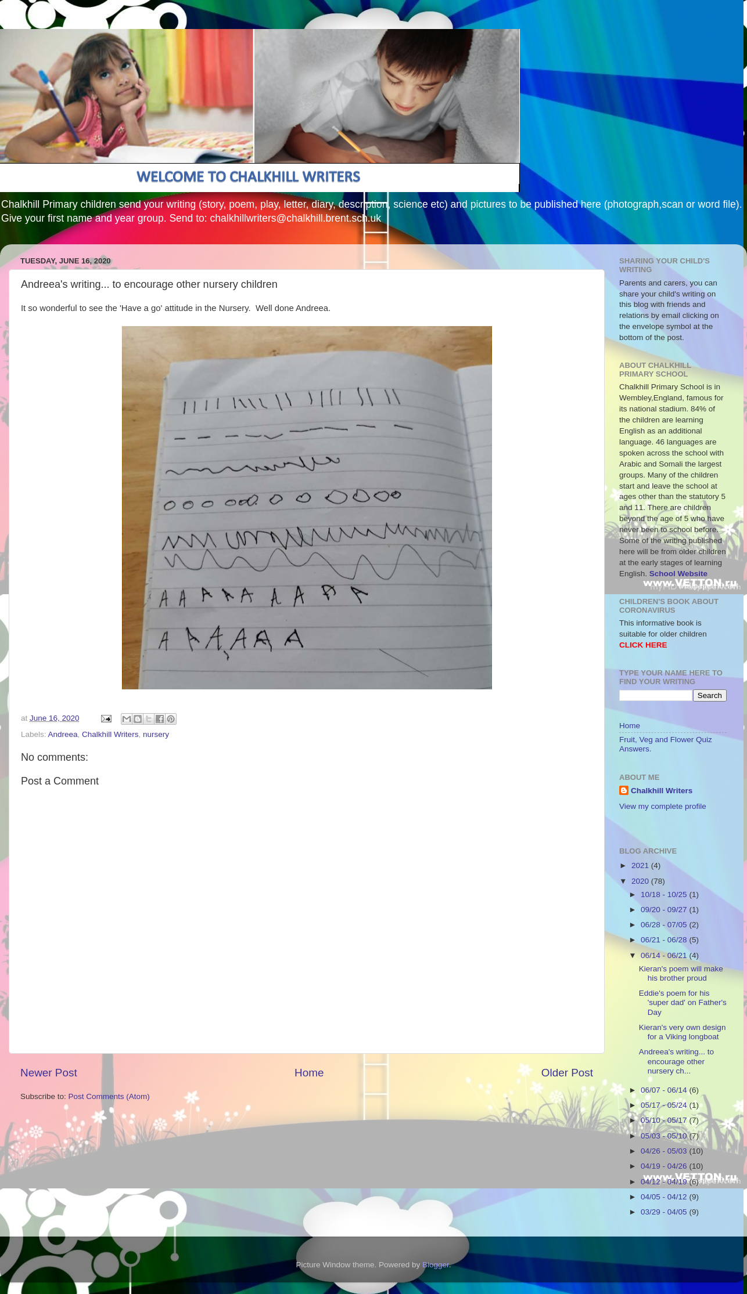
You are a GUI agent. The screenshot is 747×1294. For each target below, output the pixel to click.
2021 (641, 865)
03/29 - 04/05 (665, 1212)
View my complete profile (662, 806)
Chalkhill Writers (110, 734)
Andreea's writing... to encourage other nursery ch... (676, 1061)
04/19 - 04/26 (665, 1166)
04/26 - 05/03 (665, 1151)
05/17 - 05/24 (665, 1105)
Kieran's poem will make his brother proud (681, 973)
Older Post (567, 1073)
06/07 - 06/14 (665, 1090)
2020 (641, 881)
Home (309, 1073)
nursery (156, 734)
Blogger (435, 1264)
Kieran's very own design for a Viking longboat (682, 1032)
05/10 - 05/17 (665, 1120)
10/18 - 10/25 (665, 894)
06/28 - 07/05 (665, 924)
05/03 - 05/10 (665, 1136)
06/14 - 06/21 (665, 955)
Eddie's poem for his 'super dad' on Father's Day (683, 1002)
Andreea (63, 734)
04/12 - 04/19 (665, 1181)
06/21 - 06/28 (665, 939)
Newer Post (48, 1073)
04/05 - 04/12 (665, 1196)
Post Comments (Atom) (109, 1096)
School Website (678, 573)
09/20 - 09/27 (665, 909)
